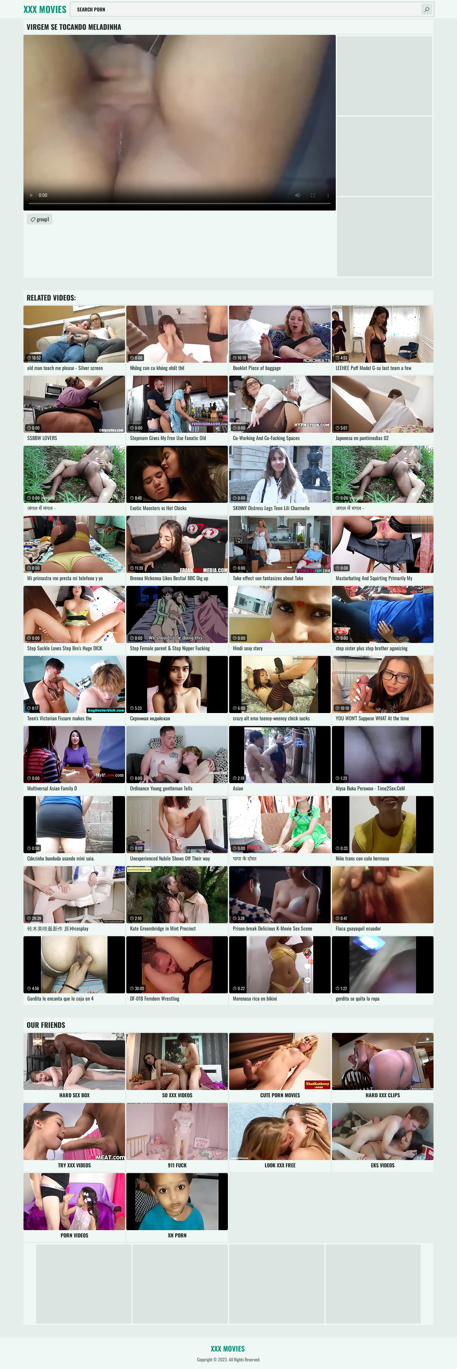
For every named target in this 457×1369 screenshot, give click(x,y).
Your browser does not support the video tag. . (179, 123)
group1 (43, 219)
